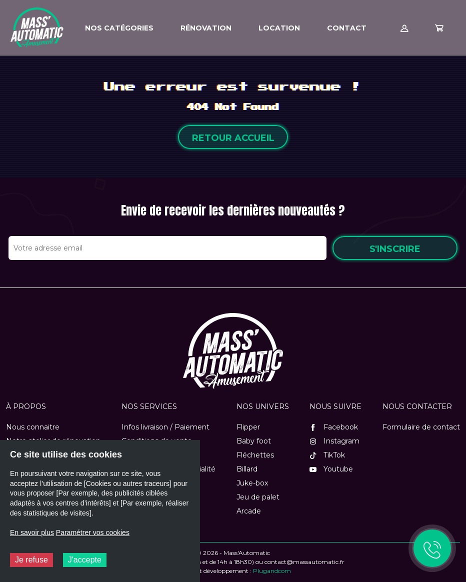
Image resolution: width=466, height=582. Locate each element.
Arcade (248, 511)
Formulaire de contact (421, 427)
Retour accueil (233, 138)
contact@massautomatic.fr (304, 562)
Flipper (248, 427)
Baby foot (253, 441)
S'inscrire (395, 249)
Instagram (335, 441)
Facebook (334, 427)
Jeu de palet (258, 497)
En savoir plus (32, 532)
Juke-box (252, 483)
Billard (247, 469)
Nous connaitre (33, 427)
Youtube (331, 469)
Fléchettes (255, 455)
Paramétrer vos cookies (93, 532)
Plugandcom (272, 570)
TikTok (327, 455)
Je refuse (31, 560)
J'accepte (85, 560)
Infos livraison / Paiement (166, 427)
